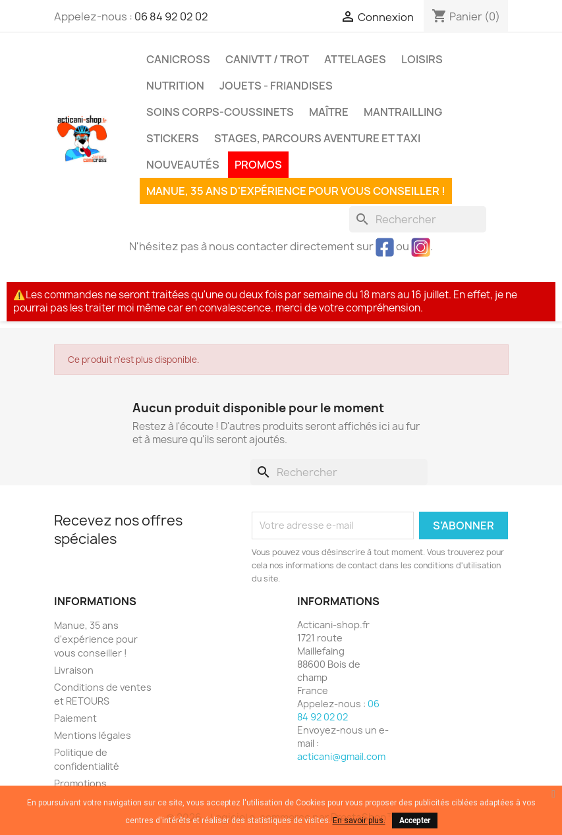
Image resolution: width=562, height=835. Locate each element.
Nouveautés (182, 164)
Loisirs (422, 59)
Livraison (74, 670)
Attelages (355, 59)
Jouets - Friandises (276, 85)
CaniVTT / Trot (267, 59)
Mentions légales (92, 735)
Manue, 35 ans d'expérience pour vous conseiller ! (295, 191)
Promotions (80, 783)
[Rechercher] (417, 219)
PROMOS (258, 164)
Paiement (75, 718)
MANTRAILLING (403, 112)
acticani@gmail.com (341, 756)
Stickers (172, 138)
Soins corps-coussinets (220, 112)
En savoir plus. (359, 820)
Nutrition (175, 85)
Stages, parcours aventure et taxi (317, 138)
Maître (329, 112)
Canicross (178, 59)
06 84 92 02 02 (171, 16)
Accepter (414, 820)
